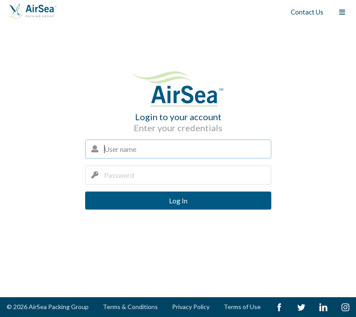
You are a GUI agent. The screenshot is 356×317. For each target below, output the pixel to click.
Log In (178, 200)
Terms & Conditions (130, 306)
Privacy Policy (191, 306)
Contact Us (307, 12)
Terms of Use (242, 306)
